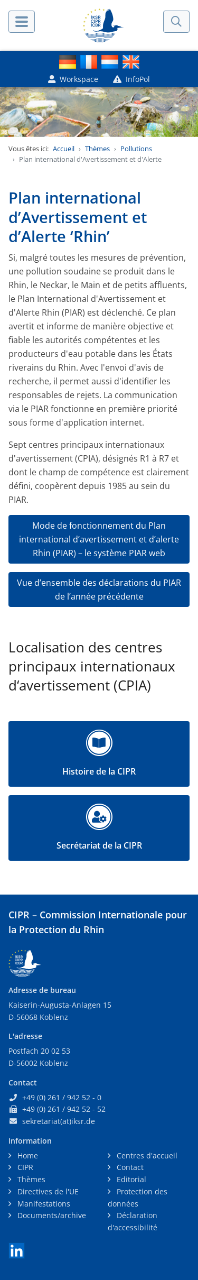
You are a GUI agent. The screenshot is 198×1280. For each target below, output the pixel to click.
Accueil (63, 148)
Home (26, 1155)
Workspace (73, 79)
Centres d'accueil (146, 1155)
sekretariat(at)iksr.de (58, 1121)
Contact (129, 1167)
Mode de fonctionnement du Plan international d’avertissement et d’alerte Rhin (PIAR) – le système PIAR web (99, 539)
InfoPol (131, 79)
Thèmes (97, 148)
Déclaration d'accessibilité (132, 1221)
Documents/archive (50, 1215)
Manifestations (42, 1204)
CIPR (24, 1167)
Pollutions (136, 148)
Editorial (130, 1179)
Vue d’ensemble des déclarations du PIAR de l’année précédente (99, 589)
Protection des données (137, 1197)
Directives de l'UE (47, 1191)
